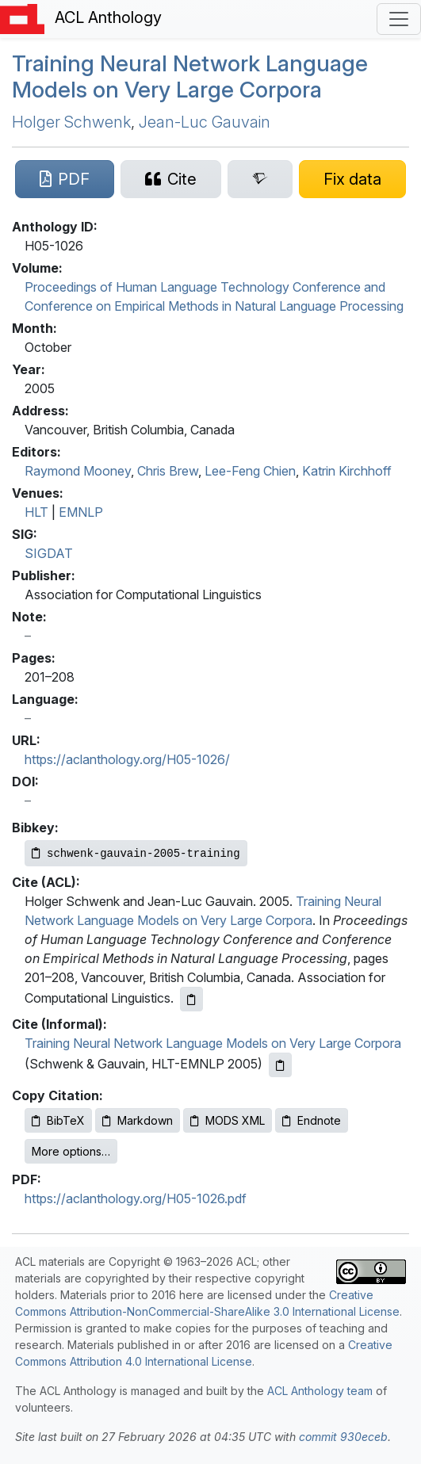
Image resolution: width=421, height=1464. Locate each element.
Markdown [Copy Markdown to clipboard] (137, 1120)
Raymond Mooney (78, 471)
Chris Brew (167, 471)
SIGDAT (49, 553)
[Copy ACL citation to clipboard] (191, 999)
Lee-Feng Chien (250, 471)
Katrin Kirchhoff (347, 471)
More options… (71, 1151)
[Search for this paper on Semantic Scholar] (260, 179)
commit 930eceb (343, 1436)
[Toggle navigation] (399, 19)
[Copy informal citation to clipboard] (280, 1065)
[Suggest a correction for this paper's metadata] (352, 179)
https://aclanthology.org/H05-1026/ (127, 759)
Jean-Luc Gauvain (204, 122)
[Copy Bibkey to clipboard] (136, 853)
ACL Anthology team (320, 1390)
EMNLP (81, 512)
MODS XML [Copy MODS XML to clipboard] (227, 1120)
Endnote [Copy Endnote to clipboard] (311, 1120)
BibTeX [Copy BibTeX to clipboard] (58, 1120)
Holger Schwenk (71, 122)
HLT (36, 512)
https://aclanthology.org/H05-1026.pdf (136, 1198)
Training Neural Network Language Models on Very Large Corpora (190, 77)
